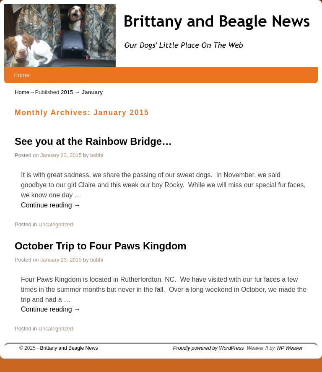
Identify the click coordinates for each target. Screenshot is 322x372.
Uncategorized (56, 224)
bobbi (96, 155)
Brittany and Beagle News (69, 348)
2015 (67, 92)
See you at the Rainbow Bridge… (93, 141)
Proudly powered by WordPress (208, 348)
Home (21, 75)
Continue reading (50, 205)
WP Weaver (289, 348)
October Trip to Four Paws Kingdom (101, 245)
